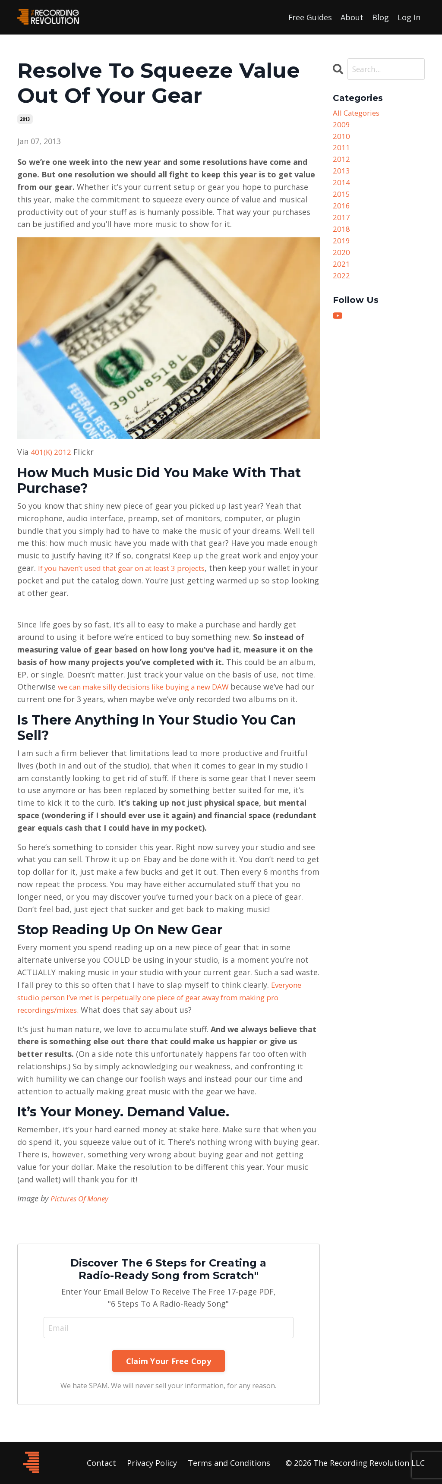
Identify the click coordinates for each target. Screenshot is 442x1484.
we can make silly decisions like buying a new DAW (152, 686)
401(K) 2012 (52, 451)
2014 (341, 188)
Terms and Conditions (229, 1462)
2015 (341, 200)
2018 (341, 237)
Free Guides (310, 17)
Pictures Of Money (82, 1198)
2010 (341, 138)
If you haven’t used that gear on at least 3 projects (132, 567)
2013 (25, 119)
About (352, 17)
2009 (341, 125)
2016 (341, 213)
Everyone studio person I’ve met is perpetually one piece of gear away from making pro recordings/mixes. (162, 997)
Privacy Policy (152, 1462)
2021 (341, 275)
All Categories (358, 113)
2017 (341, 225)
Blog (380, 17)
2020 (341, 262)
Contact (101, 1462)
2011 (341, 150)
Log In (409, 17)
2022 (341, 287)
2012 (341, 163)
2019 (341, 250)
